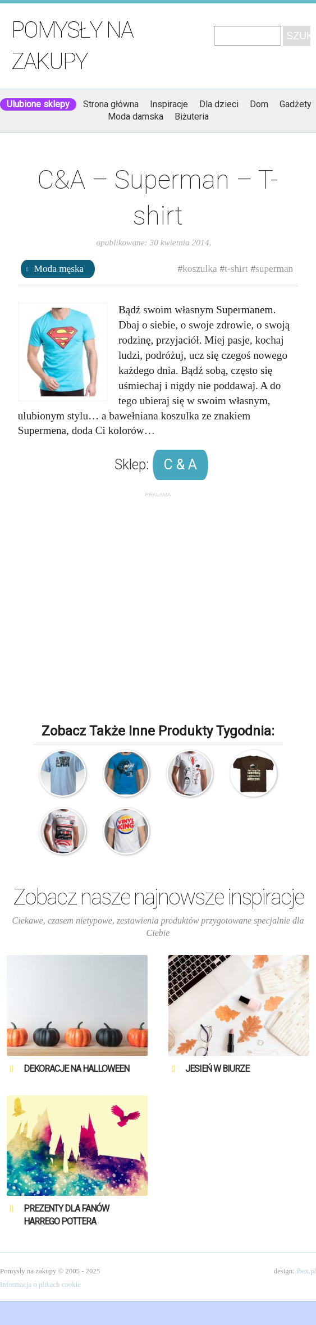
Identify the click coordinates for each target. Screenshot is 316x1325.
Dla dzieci (219, 104)
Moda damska (135, 116)
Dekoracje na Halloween (76, 1068)
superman (274, 268)
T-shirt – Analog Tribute (62, 831)
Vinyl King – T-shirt (126, 831)
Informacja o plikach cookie (40, 1285)
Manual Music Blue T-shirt (126, 773)
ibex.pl (306, 1271)
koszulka (199, 268)
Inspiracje (169, 104)
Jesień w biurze (217, 1068)
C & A (180, 464)
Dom (259, 104)
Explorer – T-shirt (62, 773)
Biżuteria (192, 116)
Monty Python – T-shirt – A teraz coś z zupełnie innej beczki (253, 773)
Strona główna (111, 104)
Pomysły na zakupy (72, 46)
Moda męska (59, 268)
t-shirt (236, 268)
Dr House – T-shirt (190, 773)
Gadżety (296, 104)
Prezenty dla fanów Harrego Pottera (66, 1214)
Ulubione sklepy (38, 104)
